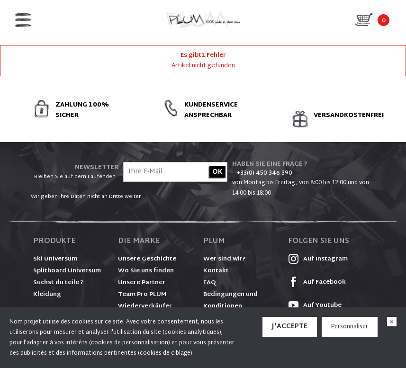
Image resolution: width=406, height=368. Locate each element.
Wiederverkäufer (145, 306)
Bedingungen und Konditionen (230, 300)
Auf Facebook (317, 282)
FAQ (209, 282)
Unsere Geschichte (147, 259)
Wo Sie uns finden (146, 271)
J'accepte (289, 326)
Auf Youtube (315, 305)
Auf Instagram (318, 259)
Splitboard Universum (67, 271)
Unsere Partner (141, 282)
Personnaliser (349, 327)
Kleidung (47, 294)
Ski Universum (55, 259)
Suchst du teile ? (58, 282)
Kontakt (216, 271)
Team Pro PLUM (142, 294)
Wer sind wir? (224, 259)
